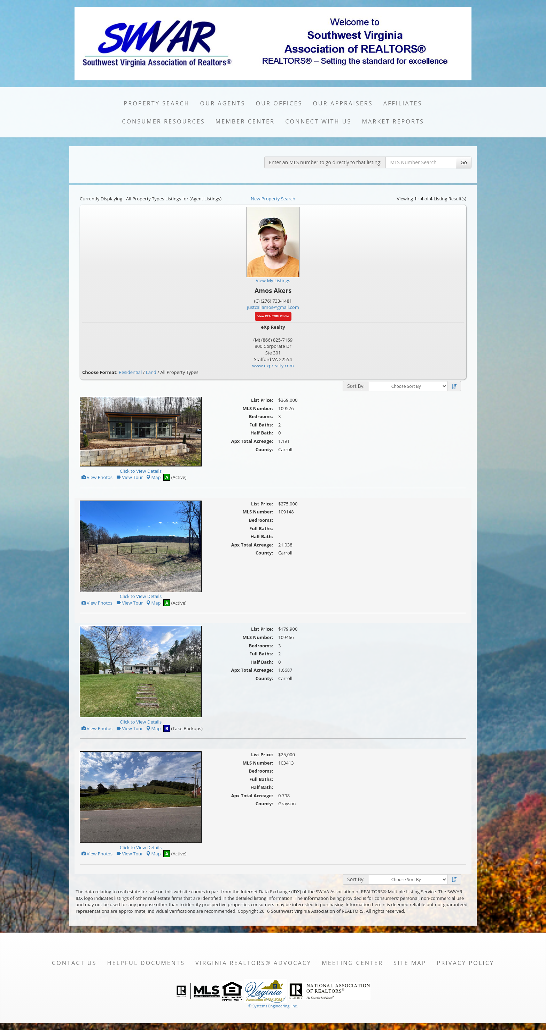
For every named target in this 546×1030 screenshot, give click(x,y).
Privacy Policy (465, 963)
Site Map (409, 963)
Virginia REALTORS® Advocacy (253, 963)
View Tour (129, 477)
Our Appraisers (343, 103)
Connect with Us (318, 121)
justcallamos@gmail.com (273, 307)
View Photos (96, 477)
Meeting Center (352, 963)
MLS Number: (257, 408)
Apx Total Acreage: (252, 441)
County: (264, 449)
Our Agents (222, 103)
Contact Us (74, 963)
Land (151, 372)
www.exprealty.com (273, 365)
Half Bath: (261, 433)
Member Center (245, 121)
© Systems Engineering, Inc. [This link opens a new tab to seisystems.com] (273, 1005)
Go (463, 162)
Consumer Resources (163, 121)
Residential (130, 372)
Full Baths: (261, 425)
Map (153, 477)
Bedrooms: (261, 416)
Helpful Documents (146, 963)
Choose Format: (100, 372)
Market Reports (393, 121)
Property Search (157, 103)
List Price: (262, 400)
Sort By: (356, 386)
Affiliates (402, 103)
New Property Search (273, 198)
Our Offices (279, 103)
